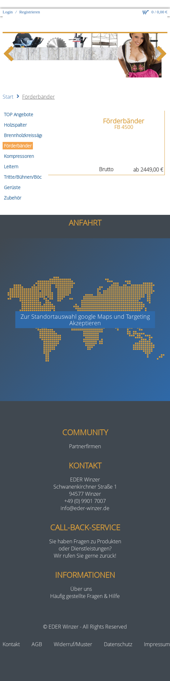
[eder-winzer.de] (85, 15)
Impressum (157, 635)
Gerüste (12, 179)
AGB (37, 635)
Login (8, 3)
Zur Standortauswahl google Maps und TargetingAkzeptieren (85, 311)
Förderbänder (38, 88)
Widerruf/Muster (73, 635)
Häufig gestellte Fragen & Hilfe (85, 587)
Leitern (11, 158)
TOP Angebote (18, 106)
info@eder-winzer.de (85, 499)
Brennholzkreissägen (25, 127)
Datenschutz (118, 635)
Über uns (81, 580)
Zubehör (12, 189)
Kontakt (11, 635)
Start (8, 88)
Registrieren (29, 3)
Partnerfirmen (85, 437)
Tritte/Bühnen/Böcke (25, 168)
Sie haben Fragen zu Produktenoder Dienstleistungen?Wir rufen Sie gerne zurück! (85, 540)
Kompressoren (19, 148)
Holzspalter (15, 116)
